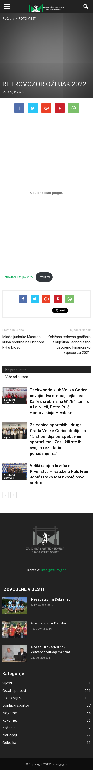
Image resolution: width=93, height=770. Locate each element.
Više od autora (16, 377)
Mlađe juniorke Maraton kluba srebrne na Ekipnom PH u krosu (23, 342)
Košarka (9, 727)
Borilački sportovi (9, 401)
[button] (86, 6)
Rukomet (9, 720)
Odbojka (9, 742)
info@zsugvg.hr (53, 570)
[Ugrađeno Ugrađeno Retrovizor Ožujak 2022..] (46, 192)
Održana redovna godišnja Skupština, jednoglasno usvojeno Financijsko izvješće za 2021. (69, 345)
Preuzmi (44, 277)
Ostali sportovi (14, 690)
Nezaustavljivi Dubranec (50, 599)
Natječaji (9, 735)
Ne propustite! (16, 370)
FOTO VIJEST (12, 698)
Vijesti (8, 437)
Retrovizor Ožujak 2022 (17, 277)
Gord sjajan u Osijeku (48, 623)
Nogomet (10, 712)
